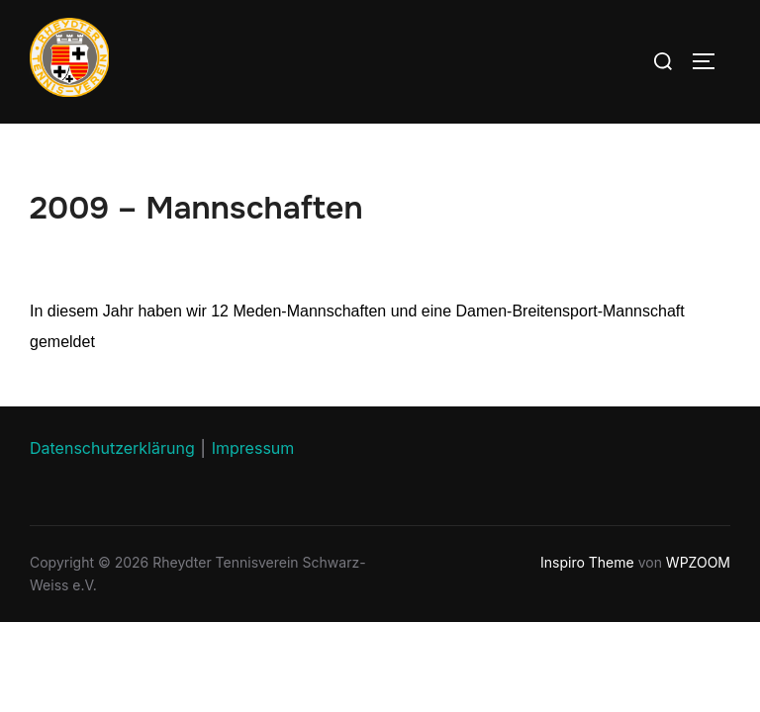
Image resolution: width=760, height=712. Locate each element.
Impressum (253, 448)
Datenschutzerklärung (112, 448)
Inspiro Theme (587, 562)
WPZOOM (698, 562)
